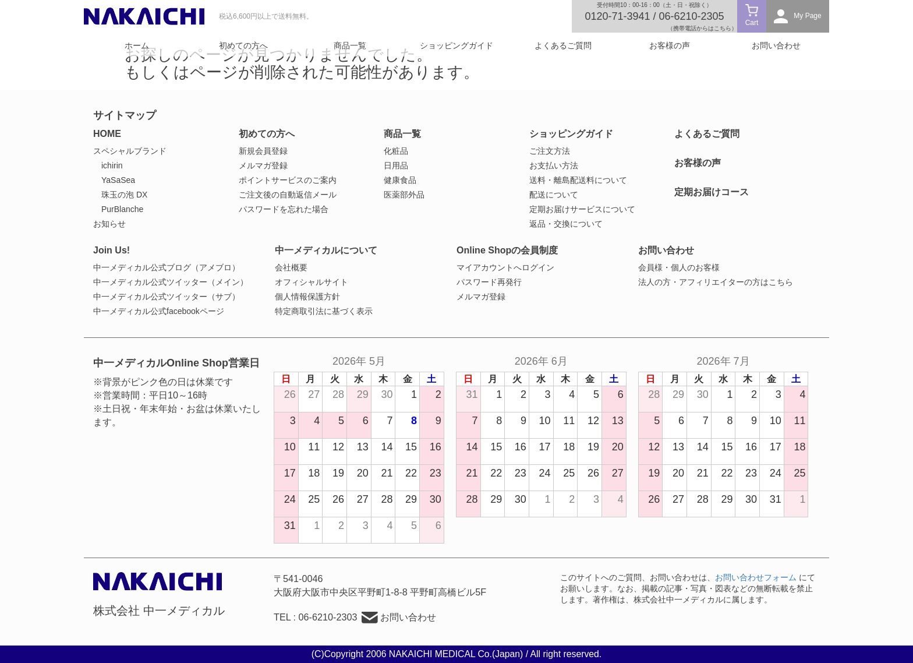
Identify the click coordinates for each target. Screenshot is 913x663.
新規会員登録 (263, 151)
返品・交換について (566, 223)
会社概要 (291, 267)
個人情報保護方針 (307, 296)
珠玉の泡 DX (124, 194)
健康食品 (400, 180)
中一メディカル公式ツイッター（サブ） (166, 296)
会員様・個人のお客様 (679, 267)
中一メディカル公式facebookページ (158, 311)
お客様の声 (669, 45)
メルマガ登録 (263, 165)
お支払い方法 (553, 165)
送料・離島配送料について (578, 180)
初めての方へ (243, 45)
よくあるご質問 (563, 45)
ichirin (112, 165)
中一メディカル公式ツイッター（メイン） (170, 282)
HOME (107, 134)
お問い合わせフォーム (756, 577)
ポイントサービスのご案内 (288, 180)
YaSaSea (118, 180)
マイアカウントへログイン (505, 267)
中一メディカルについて (326, 250)
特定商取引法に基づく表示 (324, 311)
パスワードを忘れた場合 (283, 209)
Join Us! (111, 250)
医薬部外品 (404, 194)
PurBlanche (122, 209)
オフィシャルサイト (311, 282)
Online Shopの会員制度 (507, 250)
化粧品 (396, 151)
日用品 (396, 165)
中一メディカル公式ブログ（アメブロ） (166, 267)
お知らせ (109, 223)
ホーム (137, 45)
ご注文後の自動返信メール (288, 194)
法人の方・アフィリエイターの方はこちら (715, 282)
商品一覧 (350, 45)
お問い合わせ (776, 45)
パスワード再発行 (489, 282)
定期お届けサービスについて (582, 209)
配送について (553, 194)
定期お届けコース (711, 192)
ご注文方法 (549, 151)
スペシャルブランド (130, 151)
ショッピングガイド (456, 45)
